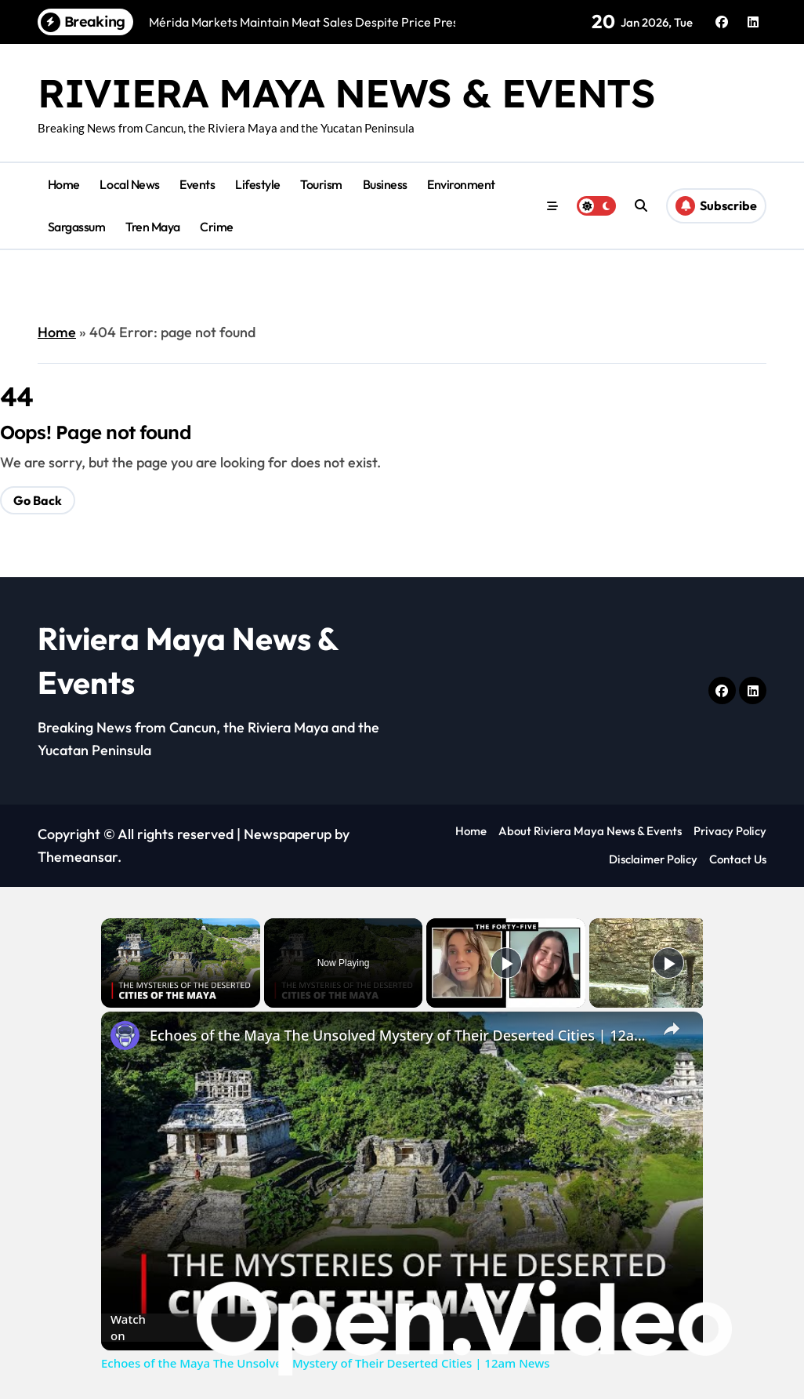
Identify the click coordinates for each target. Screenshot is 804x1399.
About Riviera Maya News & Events (590, 830)
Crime (217, 226)
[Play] (506, 963)
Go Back (37, 500)
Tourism (321, 184)
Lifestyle (258, 184)
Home (64, 184)
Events (197, 184)
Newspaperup (287, 834)
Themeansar (78, 857)
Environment (461, 184)
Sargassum (77, 226)
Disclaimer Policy (653, 859)
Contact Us (737, 859)
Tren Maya (152, 226)
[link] (126, 1036)
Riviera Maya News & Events (346, 93)
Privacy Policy (730, 830)
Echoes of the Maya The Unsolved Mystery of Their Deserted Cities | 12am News (400, 1035)
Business (385, 184)
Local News (129, 184)
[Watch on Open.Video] (402, 1327)
